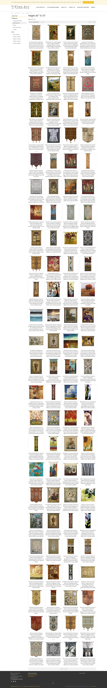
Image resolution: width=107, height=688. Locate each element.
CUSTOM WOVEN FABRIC (53, 7)
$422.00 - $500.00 (16, 43)
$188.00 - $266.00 (16, 36)
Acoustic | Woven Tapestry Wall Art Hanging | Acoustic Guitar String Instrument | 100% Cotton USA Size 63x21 (88, 121)
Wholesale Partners (83, 7)
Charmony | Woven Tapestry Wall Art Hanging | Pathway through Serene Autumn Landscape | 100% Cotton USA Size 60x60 (87, 302)
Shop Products (40, 7)
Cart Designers (37, 686)
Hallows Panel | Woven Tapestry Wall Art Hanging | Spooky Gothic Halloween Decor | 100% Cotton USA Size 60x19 (71, 584)
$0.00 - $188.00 (16, 34)
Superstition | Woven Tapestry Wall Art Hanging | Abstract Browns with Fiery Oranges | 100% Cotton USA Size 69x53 (70, 198)
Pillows (14, 25)
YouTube (13, 681)
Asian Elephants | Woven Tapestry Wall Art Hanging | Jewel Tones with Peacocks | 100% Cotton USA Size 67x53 (88, 96)
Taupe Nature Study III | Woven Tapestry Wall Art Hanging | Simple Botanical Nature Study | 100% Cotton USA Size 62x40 (53, 558)
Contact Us (72, 7)
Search (93, 7)
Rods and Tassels (17, 27)
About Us (63, 7)
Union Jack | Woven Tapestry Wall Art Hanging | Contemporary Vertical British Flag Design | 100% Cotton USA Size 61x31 (88, 379)
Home (12, 13)
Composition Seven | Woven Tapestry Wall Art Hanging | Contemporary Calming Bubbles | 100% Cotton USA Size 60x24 (88, 70)
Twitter (15, 681)
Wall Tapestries (17, 13)
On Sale (14, 29)
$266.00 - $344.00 (16, 39)
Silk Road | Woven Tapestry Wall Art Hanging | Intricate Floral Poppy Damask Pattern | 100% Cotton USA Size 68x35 (53, 635)
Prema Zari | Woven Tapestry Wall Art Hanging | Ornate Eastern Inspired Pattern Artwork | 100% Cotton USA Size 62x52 (36, 276)
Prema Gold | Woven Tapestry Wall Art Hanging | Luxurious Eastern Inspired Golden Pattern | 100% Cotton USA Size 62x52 (71, 636)
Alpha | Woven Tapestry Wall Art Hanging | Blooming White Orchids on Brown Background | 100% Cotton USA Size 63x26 (53, 250)
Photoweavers (31, 676)
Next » (95, 22)
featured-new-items (17, 20)
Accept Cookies (88, 2)
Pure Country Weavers (33, 674)
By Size (23, 13)
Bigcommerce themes (15, 686)
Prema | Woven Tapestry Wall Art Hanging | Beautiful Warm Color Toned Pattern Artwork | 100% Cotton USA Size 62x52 (36, 147)
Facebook (11, 681)
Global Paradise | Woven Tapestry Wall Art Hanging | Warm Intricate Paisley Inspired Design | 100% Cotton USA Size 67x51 (36, 507)
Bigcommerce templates (28, 686)
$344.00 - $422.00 (16, 41)
